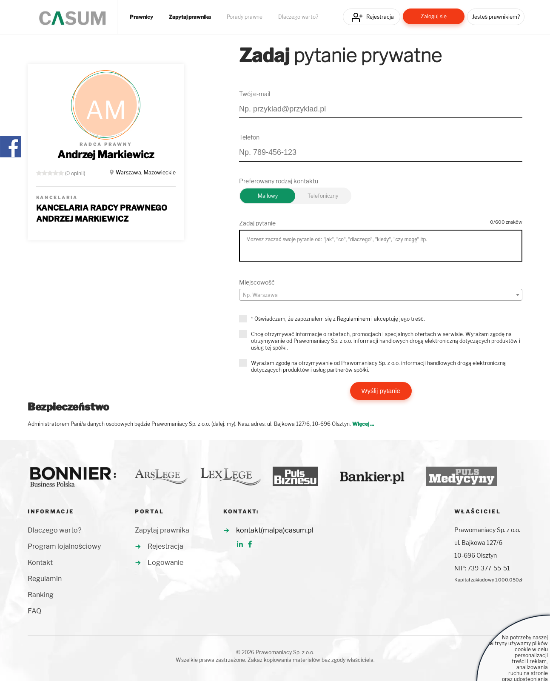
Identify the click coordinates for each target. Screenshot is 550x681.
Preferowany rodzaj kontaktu (278, 181)
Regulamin (45, 579)
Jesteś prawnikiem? (496, 17)
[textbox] (380, 295)
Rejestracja (380, 17)
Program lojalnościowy (64, 546)
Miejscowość (257, 282)
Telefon (249, 137)
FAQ (34, 611)
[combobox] (380, 295)
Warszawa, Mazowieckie (146, 172)
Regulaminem (353, 319)
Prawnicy (141, 17)
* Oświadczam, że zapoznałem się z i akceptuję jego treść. (338, 319)
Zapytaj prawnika (190, 17)
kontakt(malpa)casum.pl (274, 530)
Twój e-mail (254, 93)
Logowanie (165, 562)
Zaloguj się (434, 16)
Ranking (41, 595)
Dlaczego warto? (298, 17)
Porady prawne (244, 17)
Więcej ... (363, 424)
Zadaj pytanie (257, 223)
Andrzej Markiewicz (105, 154)
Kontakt (40, 562)
